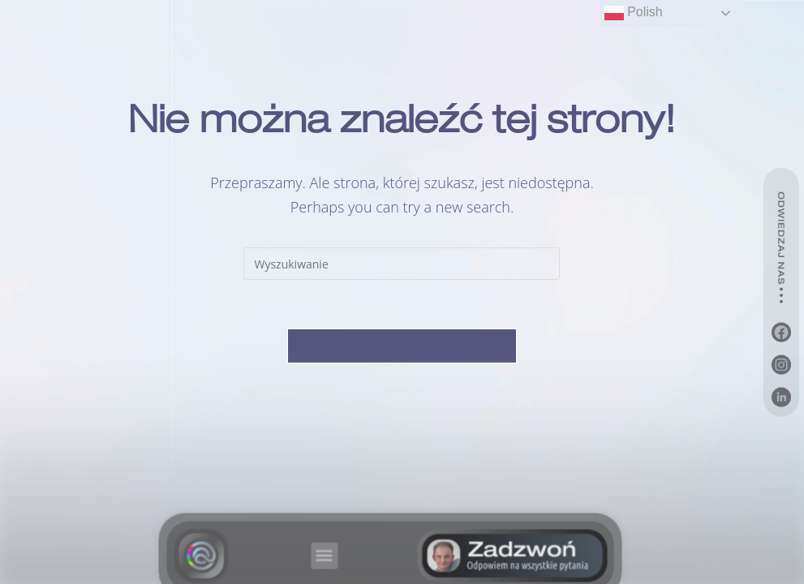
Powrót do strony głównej (402, 345)
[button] (324, 561)
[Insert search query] (401, 263)
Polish (633, 13)
